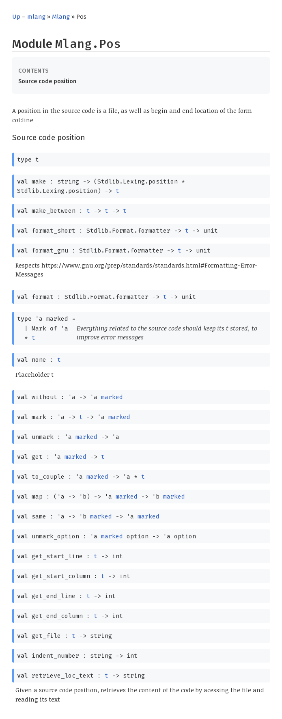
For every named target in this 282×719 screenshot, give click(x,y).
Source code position (47, 81)
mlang (36, 16)
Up (16, 16)
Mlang (61, 16)
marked (112, 397)
